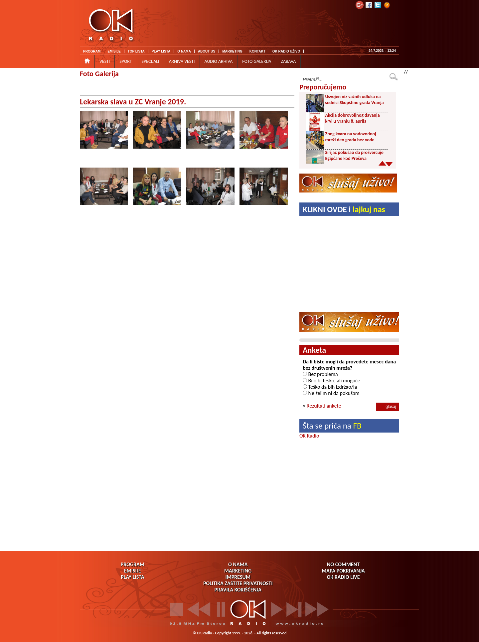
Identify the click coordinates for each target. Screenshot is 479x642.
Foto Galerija (99, 73)
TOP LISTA (136, 51)
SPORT (125, 61)
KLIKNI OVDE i (344, 209)
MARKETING (232, 51)
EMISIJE (113, 51)
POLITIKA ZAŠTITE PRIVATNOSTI (238, 583)
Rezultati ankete (324, 406)
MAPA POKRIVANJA (343, 571)
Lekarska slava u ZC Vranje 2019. (133, 101)
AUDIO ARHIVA (219, 61)
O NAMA (184, 51)
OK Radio (309, 436)
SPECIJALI (150, 61)
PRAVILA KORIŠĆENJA (238, 589)
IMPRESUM (237, 577)
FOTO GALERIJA (256, 61)
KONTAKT (257, 51)
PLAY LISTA (161, 51)
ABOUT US (206, 51)
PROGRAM (91, 51)
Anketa (314, 350)
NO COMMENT (343, 564)
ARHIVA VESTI (182, 61)
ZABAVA (288, 61)
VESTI (104, 61)
